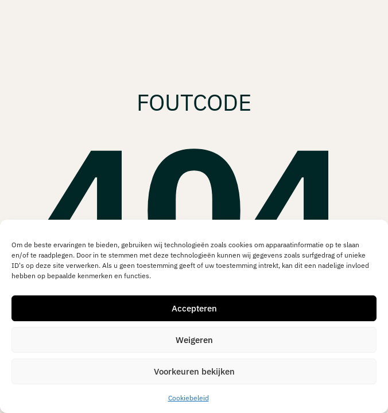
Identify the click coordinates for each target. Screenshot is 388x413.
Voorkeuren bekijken (194, 371)
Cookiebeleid (188, 397)
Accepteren (194, 308)
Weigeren (194, 339)
